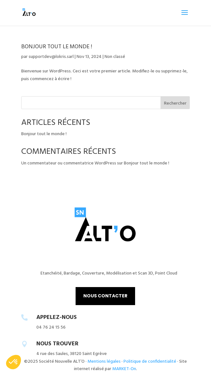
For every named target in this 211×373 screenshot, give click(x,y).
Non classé (115, 57)
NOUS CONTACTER (105, 296)
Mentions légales (104, 361)
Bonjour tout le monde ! (56, 46)
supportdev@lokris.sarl (51, 57)
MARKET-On (124, 369)
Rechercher (175, 103)
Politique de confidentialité (150, 361)
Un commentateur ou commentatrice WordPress (68, 163)
